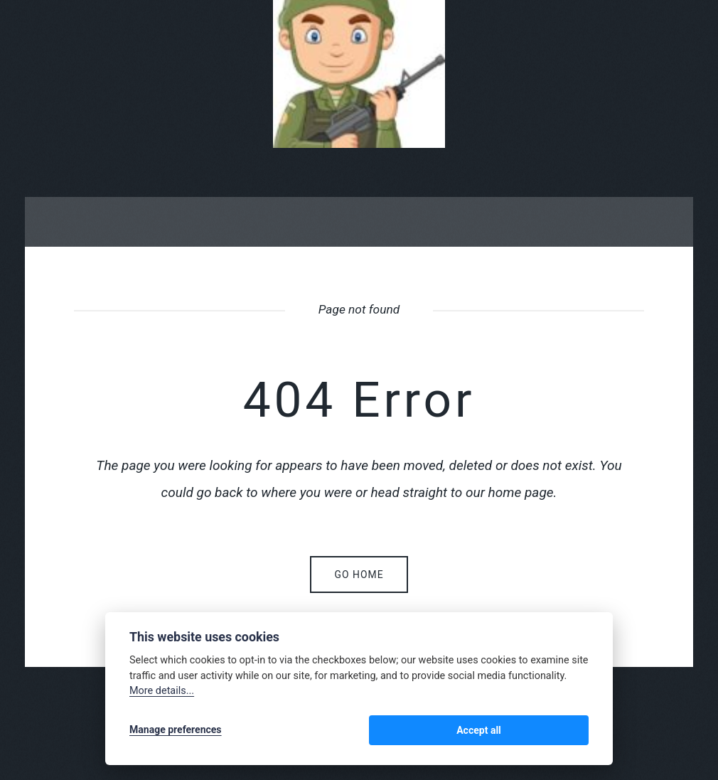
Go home (358, 574)
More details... (161, 694)
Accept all (551, 731)
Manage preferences (175, 731)
